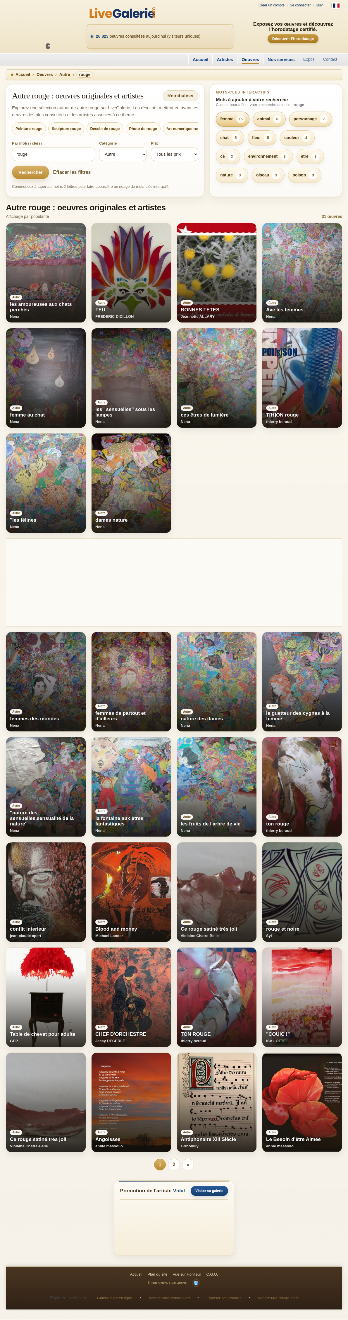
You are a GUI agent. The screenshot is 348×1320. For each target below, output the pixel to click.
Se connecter (300, 5)
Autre (64, 74)
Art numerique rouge (185, 128)
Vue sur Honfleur (187, 1275)
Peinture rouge (28, 128)
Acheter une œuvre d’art (169, 1298)
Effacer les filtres (72, 172)
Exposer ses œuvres (223, 1298)
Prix (154, 143)
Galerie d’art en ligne (114, 1298)
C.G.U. (212, 1275)
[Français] (336, 5)
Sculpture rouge (66, 128)
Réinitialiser (180, 95)
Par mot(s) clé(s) (27, 143)
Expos (309, 59)
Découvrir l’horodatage (293, 39)
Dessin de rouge (105, 128)
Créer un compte (272, 5)
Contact (330, 59)
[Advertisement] (174, 582)
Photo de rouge (143, 128)
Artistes (225, 59)
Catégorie (108, 143)
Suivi (319, 5)
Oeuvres (250, 59)
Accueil (200, 59)
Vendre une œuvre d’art (278, 1298)
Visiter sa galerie (209, 1191)
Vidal (179, 1191)
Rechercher (30, 172)
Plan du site (158, 1275)
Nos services (281, 59)
